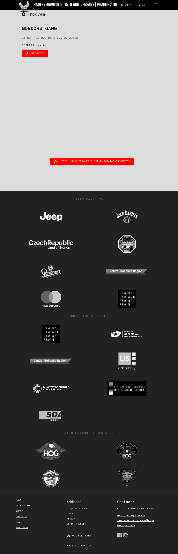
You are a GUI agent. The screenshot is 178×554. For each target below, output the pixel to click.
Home (18, 500)
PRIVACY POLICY (79, 545)
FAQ (18, 522)
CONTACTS (21, 516)
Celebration (23, 505)
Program (33, 14)
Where (19, 511)
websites (38, 53)
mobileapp (22, 527)
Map (142, 5)
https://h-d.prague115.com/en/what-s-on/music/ (95, 161)
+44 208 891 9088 (131, 515)
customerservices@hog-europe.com (135, 523)
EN (126, 5)
